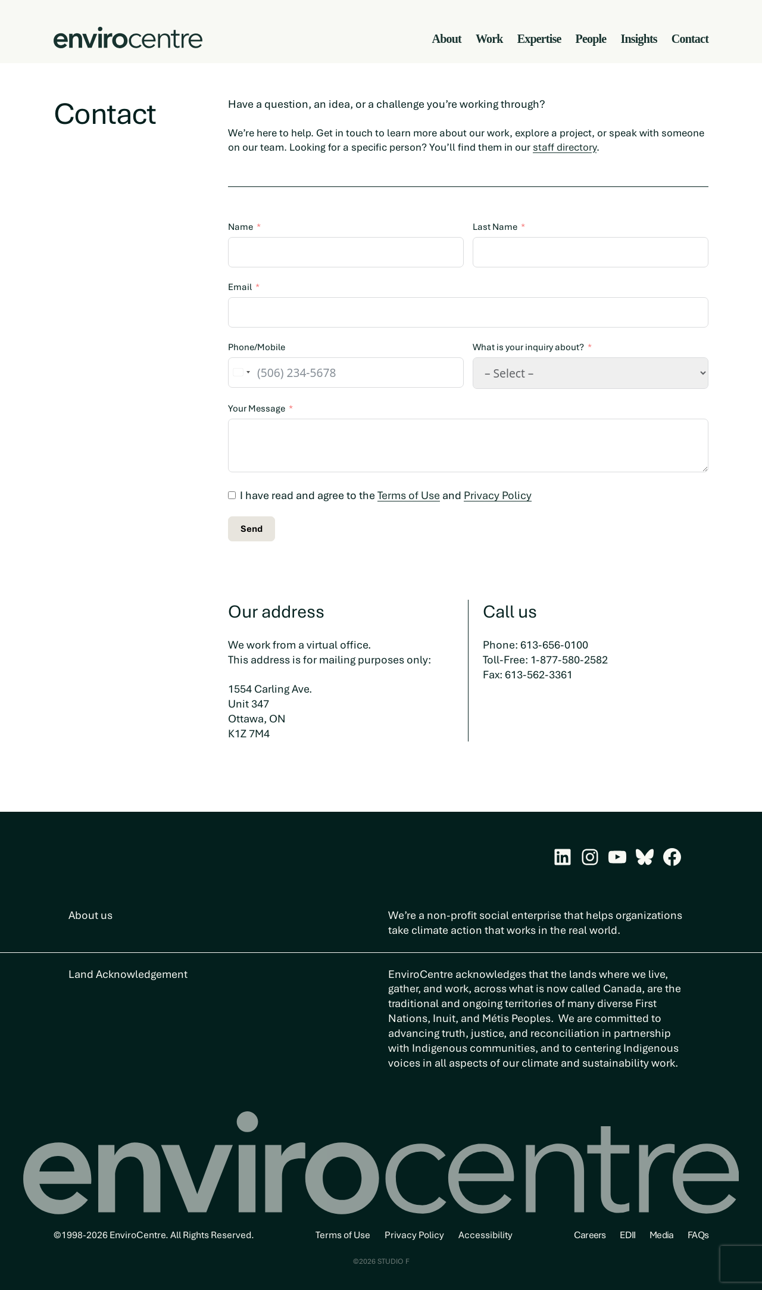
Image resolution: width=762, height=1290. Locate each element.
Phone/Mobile (256, 347)
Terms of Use (408, 495)
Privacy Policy (498, 495)
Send (252, 529)
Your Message (256, 409)
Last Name (495, 227)
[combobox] (241, 372)
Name (240, 227)
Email (240, 287)
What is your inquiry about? (528, 347)
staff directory (565, 147)
